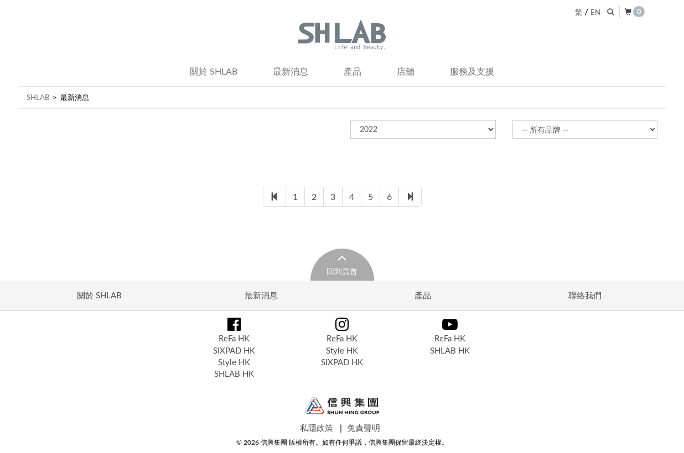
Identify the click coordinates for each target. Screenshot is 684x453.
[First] (274, 197)
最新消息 (290, 71)
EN (595, 12)
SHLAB (38, 97)
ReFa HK (234, 338)
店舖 (405, 71)
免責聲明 (363, 427)
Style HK (234, 361)
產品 (352, 71)
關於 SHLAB (213, 71)
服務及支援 (472, 71)
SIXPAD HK (234, 350)
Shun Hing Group (342, 406)
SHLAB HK (234, 373)
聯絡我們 (585, 295)
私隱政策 (316, 427)
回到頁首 (342, 271)
